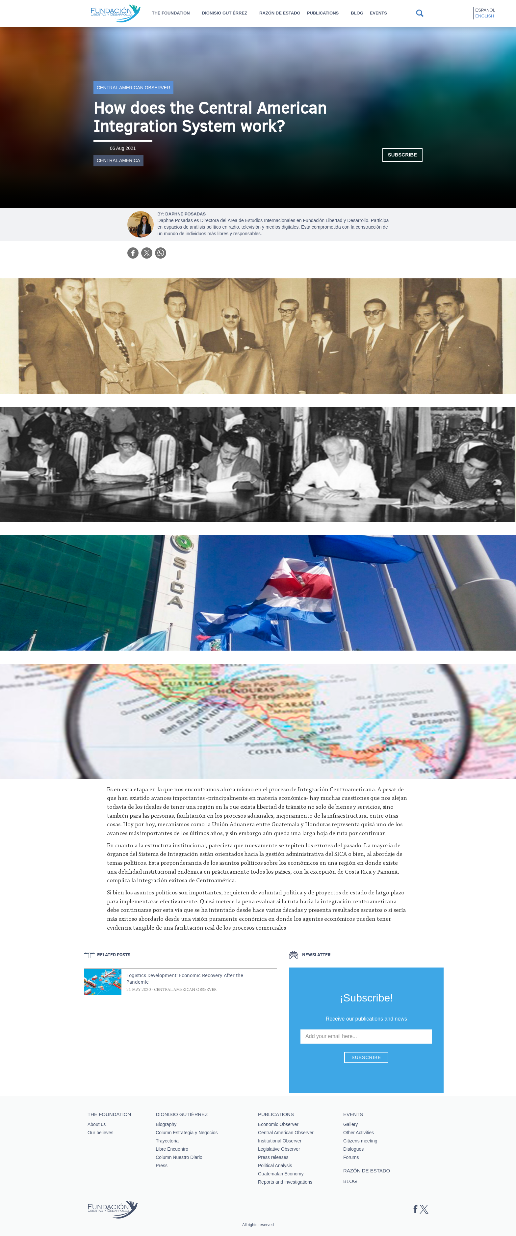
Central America (118, 160)
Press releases (273, 1157)
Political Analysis (275, 1165)
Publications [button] (323, 13)
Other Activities (358, 1132)
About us (97, 1124)
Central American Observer (133, 87)
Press (162, 1165)
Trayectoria (167, 1140)
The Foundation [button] (171, 13)
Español (485, 10)
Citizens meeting (360, 1140)
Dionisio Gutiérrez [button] (224, 13)
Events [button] (378, 13)
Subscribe (402, 154)
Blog (357, 13)
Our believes (101, 1132)
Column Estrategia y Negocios (187, 1132)
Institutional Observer (279, 1140)
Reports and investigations (285, 1182)
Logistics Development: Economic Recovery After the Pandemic (184, 978)
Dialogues (353, 1149)
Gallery (350, 1124)
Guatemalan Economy (281, 1173)
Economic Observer (278, 1124)
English (484, 16)
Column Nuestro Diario (179, 1157)
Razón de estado (279, 13)
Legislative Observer (279, 1149)
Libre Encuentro (172, 1149)
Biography (166, 1124)
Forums (351, 1157)
